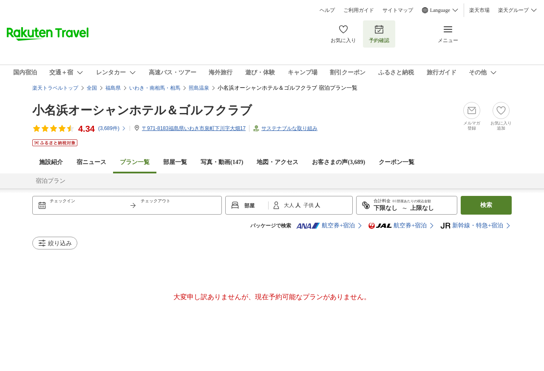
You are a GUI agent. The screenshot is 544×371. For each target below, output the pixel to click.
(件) (112, 128)
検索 (486, 205)
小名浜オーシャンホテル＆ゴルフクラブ (142, 110)
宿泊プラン (50, 181)
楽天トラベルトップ (55, 88)
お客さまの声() (338, 162)
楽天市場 (479, 10)
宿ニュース (91, 162)
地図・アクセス (277, 162)
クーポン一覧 (396, 162)
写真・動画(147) (222, 162)
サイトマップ (397, 10)
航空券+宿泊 (325, 225)
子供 (309, 205)
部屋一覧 (175, 162)
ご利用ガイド (358, 10)
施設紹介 (51, 162)
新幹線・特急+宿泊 (471, 225)
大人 (289, 205)
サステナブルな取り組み (289, 128)
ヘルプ (327, 10)
